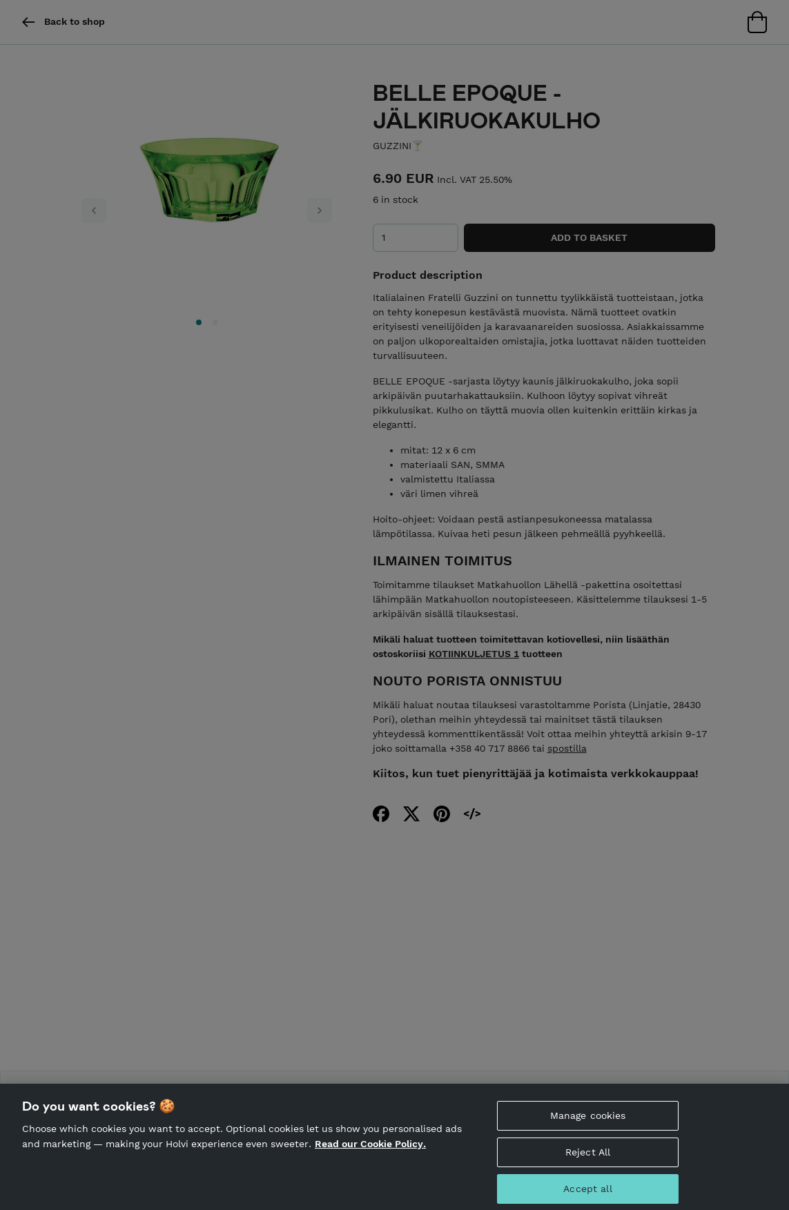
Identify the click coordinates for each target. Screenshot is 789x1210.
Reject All (587, 1157)
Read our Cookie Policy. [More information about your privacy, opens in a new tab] (370, 1148)
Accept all (587, 1193)
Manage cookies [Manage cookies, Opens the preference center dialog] (588, 1120)
